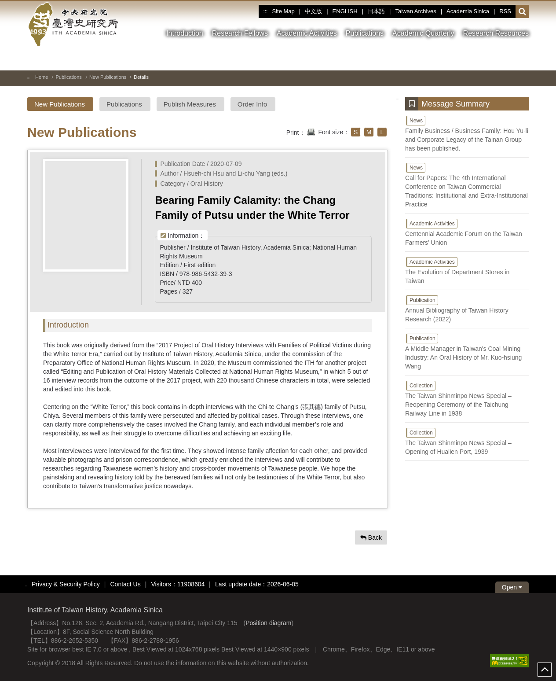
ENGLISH (345, 11)
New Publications (107, 77)
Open (512, 587)
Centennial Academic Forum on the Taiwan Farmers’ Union (467, 232)
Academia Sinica (467, 11)
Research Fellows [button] (240, 33)
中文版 (313, 11)
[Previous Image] (506, 59)
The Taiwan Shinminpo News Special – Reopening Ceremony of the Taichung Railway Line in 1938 (467, 398)
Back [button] (371, 537)
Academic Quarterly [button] (423, 33)
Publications (68, 77)
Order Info (252, 104)
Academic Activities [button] (307, 33)
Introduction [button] (184, 33)
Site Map (283, 11)
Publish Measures (190, 104)
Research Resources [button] (496, 33)
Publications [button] (365, 33)
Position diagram (268, 622)
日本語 (376, 11)
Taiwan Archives (415, 11)
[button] (522, 11)
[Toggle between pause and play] (490, 59)
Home (41, 77)
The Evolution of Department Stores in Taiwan (467, 270)
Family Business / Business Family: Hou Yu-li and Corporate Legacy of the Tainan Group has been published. (467, 133)
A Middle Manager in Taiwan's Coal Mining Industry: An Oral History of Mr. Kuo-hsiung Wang (467, 351)
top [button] (544, 669)
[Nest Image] (522, 59)
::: (265, 11)
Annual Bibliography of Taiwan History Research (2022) (467, 308)
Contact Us (125, 584)
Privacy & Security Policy (66, 584)
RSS (505, 11)
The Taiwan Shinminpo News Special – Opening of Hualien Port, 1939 (467, 441)
